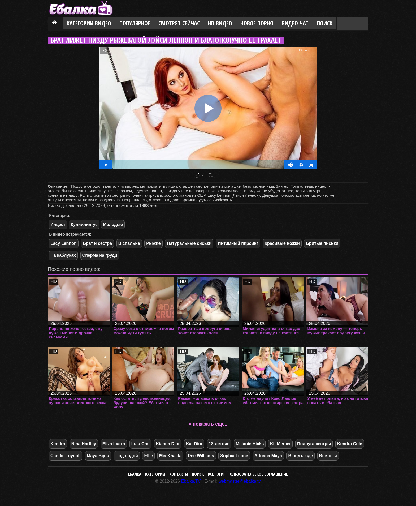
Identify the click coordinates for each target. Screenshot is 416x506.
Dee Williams (201, 455)
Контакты (178, 474)
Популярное (134, 23)
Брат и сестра (97, 243)
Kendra (57, 443)
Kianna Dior (168, 443)
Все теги (328, 455)
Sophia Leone (234, 455)
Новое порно (257, 23)
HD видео (220, 23)
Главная (55, 23)
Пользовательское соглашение (257, 474)
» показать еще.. (208, 424)
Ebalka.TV (191, 481)
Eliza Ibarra (113, 443)
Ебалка (134, 474)
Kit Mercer (280, 443)
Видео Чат (295, 23)
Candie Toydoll (65, 455)
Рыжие (153, 243)
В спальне (129, 243)
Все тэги (216, 474)
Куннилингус (84, 224)
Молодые (113, 224)
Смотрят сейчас (179, 23)
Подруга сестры (314, 443)
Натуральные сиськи (189, 243)
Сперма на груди (99, 255)
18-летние (219, 443)
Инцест (57, 224)
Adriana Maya (268, 455)
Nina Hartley (83, 443)
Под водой (126, 455)
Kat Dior (194, 443)
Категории (155, 474)
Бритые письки (322, 243)
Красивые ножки (282, 243)
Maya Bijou (98, 455)
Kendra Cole (349, 443)
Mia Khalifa (170, 455)
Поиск (324, 23)
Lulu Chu (140, 443)
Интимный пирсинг (238, 243)
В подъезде (300, 455)
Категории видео (89, 23)
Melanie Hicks (250, 443)
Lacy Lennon (63, 243)
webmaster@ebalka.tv (240, 481)
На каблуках (63, 255)
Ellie (148, 455)
